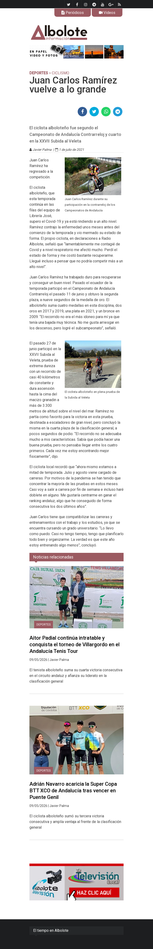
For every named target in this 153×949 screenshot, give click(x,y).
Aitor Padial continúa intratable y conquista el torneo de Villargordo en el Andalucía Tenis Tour (74, 644)
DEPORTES (38, 73)
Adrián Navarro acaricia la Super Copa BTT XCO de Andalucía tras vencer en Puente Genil (73, 790)
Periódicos (72, 12)
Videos (107, 12)
